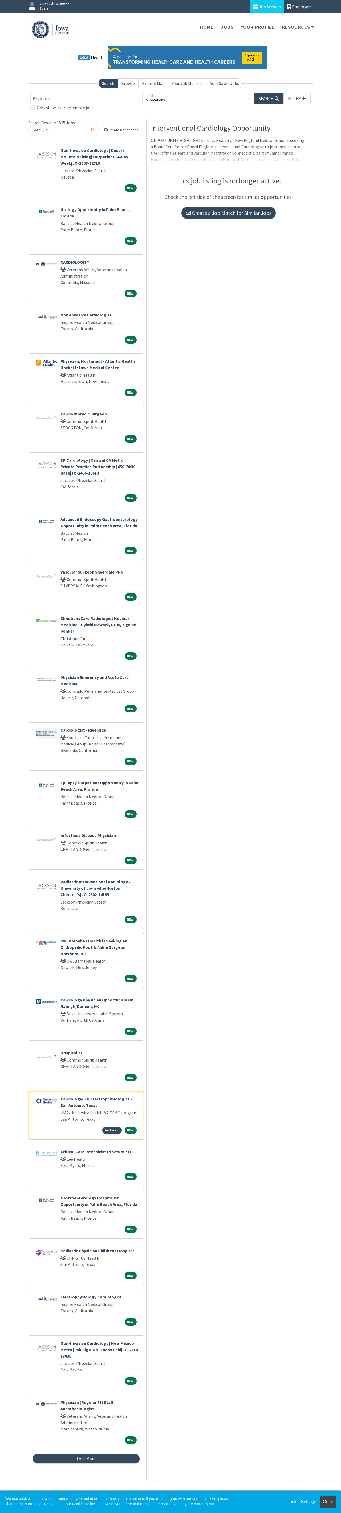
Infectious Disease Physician (88, 835)
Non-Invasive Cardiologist (85, 315)
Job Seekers (267, 6)
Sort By (38, 129)
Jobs (227, 27)
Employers (299, 6)
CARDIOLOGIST (74, 262)
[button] (297, 98)
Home (206, 27)
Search (108, 83)
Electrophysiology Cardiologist (91, 1297)
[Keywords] (86, 98)
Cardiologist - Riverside (83, 730)
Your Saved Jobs (224, 83)
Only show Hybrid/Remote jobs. (65, 107)
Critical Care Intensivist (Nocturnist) (95, 1151)
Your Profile (258, 27)
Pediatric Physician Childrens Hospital (97, 1250)
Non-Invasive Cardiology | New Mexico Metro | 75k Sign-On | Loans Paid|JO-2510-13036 (99, 1350)
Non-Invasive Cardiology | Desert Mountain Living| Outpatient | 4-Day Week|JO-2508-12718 (94, 157)
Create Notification (121, 129)
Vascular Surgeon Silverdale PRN (92, 572)
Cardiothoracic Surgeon (83, 414)
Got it (328, 1501)
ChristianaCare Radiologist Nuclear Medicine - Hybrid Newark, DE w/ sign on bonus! (98, 625)
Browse (128, 83)
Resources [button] (296, 27)
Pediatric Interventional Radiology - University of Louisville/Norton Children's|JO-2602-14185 (95, 888)
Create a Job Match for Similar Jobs (228, 212)
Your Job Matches (188, 83)
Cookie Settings (301, 1501)
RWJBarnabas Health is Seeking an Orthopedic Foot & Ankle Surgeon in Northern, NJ (95, 947)
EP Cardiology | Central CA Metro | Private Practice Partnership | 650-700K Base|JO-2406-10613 (97, 466)
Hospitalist (71, 1052)
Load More (86, 1458)
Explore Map (153, 83)
